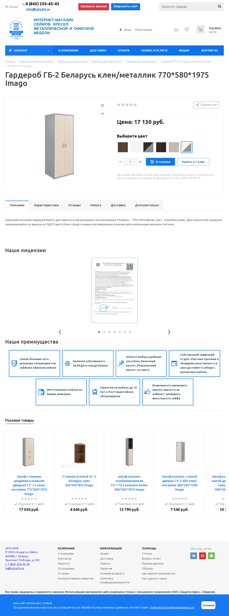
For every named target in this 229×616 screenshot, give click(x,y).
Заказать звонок (94, 6)
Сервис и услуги (154, 50)
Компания (66, 548)
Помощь (149, 548)
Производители (152, 563)
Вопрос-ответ (151, 558)
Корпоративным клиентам (75, 578)
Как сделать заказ (154, 578)
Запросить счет (126, 6)
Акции (184, 50)
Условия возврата (112, 573)
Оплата (124, 50)
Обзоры (147, 568)
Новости (63, 563)
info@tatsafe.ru (38, 9)
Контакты (209, 50)
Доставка (98, 50)
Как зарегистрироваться (158, 573)
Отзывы (63, 573)
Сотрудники (66, 568)
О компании (68, 50)
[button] (99, 332)
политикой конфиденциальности (172, 607)
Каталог (21, 50)
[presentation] (60, 331)
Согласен (208, 605)
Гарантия (106, 568)
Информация (111, 548)
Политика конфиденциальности (114, 580)
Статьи (147, 553)
